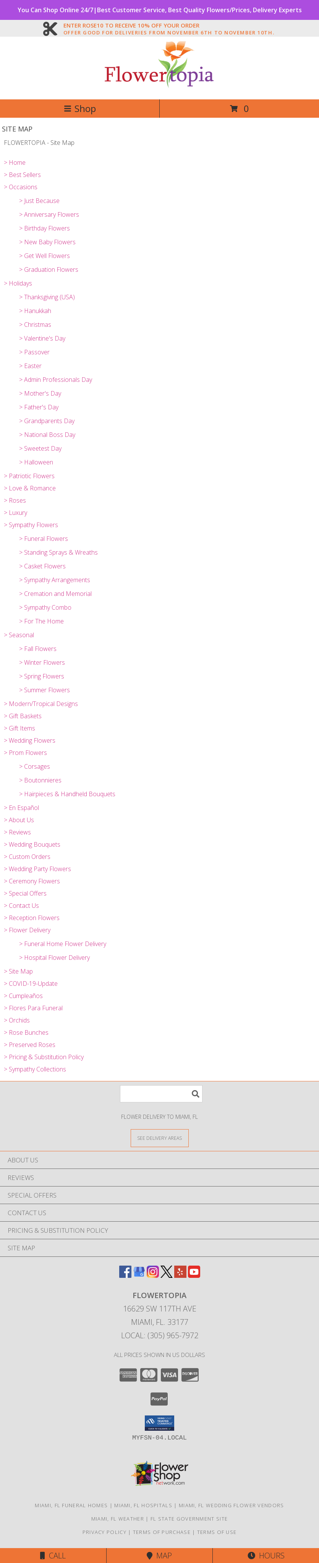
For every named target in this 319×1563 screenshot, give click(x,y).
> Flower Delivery (27, 930)
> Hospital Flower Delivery (54, 957)
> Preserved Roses (29, 1044)
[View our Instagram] (153, 1275)
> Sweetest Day (40, 448)
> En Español (21, 807)
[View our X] (166, 1275)
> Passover (34, 352)
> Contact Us (21, 905)
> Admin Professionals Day (55, 379)
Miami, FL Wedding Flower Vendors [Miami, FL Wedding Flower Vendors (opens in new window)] (231, 1505)
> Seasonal (19, 635)
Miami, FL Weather (117, 1518)
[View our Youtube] (194, 1275)
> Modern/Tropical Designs (41, 704)
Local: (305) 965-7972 (159, 1335)
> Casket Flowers (42, 566)
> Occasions (20, 187)
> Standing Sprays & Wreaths (58, 552)
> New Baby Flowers (47, 242)
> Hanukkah (35, 311)
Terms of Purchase (162, 1532)
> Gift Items (19, 728)
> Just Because (39, 200)
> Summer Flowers (44, 690)
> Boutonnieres (40, 780)
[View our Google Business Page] (139, 1275)
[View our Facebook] (125, 1275)
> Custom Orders (27, 856)
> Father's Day (38, 407)
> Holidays (18, 283)
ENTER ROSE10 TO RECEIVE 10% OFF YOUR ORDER (168, 25)
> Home (15, 162)
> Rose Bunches (26, 1032)
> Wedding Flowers (29, 740)
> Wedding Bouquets (32, 844)
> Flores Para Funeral (33, 1008)
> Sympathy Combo (45, 607)
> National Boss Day (47, 434)
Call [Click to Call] (53, 1555)
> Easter (30, 366)
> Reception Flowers (32, 918)
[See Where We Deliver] (160, 1137)
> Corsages (34, 766)
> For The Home (41, 621)
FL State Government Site (189, 1518)
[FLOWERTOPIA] (159, 88)
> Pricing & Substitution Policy (44, 1057)
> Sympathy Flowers (31, 525)
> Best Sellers (22, 174)
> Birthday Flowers (44, 228)
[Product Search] (161, 1093)
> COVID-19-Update (31, 983)
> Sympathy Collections (35, 1069)
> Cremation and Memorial (55, 593)
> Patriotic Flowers (29, 476)
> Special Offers (25, 893)
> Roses (15, 500)
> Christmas (35, 324)
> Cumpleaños (23, 996)
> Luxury (15, 512)
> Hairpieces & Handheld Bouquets (67, 794)
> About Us (19, 820)
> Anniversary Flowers (49, 214)
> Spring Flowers (41, 676)
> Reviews (17, 832)
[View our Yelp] (180, 1275)
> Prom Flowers (25, 752)
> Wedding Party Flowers (37, 869)
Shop (80, 108)
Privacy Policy (104, 1532)
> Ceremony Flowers (32, 881)
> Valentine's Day (42, 338)
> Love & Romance (30, 488)
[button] (159, 1423)
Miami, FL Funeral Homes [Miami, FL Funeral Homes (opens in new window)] (71, 1505)
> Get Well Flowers (44, 256)
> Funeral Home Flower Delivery (62, 944)
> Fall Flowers (38, 648)
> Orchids (17, 1020)
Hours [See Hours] (266, 1555)
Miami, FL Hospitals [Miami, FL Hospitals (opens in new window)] (143, 1505)
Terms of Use (217, 1532)
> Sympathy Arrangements (54, 580)
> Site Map (18, 971)
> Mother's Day (40, 393)
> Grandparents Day (46, 421)
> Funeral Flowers (43, 538)
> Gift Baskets (23, 716)
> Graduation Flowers (48, 269)
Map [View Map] (159, 1555)
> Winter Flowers (42, 662)
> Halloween (36, 462)
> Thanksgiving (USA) (47, 297)
